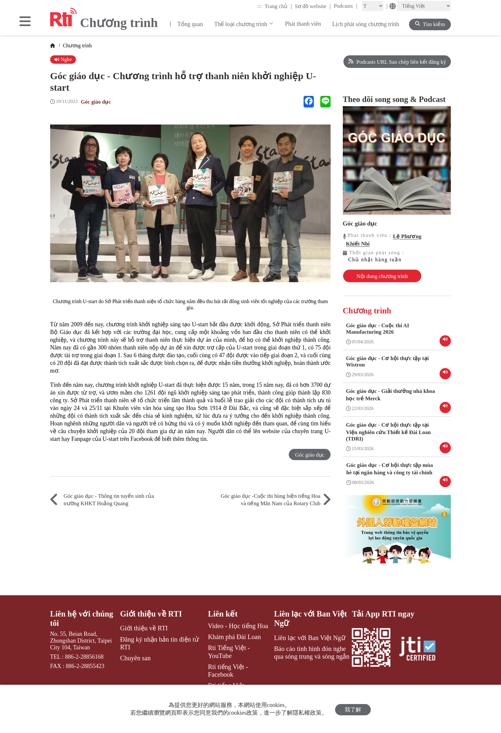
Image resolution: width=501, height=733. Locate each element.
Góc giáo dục (96, 102)
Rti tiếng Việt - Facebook (228, 669)
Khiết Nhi (358, 244)
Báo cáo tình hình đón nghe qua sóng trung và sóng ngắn (311, 651)
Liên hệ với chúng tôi (82, 617)
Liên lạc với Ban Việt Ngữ (311, 617)
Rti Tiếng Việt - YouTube (229, 650)
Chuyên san (135, 657)
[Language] (424, 6)
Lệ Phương (407, 236)
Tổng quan (190, 24)
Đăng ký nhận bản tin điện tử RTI (159, 642)
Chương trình (76, 45)
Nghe (63, 59)
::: (259, 6)
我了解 (353, 709)
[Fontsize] (372, 6)
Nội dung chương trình (371, 276)
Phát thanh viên (303, 24)
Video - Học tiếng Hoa (238, 624)
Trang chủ (278, 6)
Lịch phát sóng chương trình (365, 24)
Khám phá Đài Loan (234, 635)
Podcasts (345, 6)
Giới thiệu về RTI (151, 612)
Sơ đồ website (313, 6)
